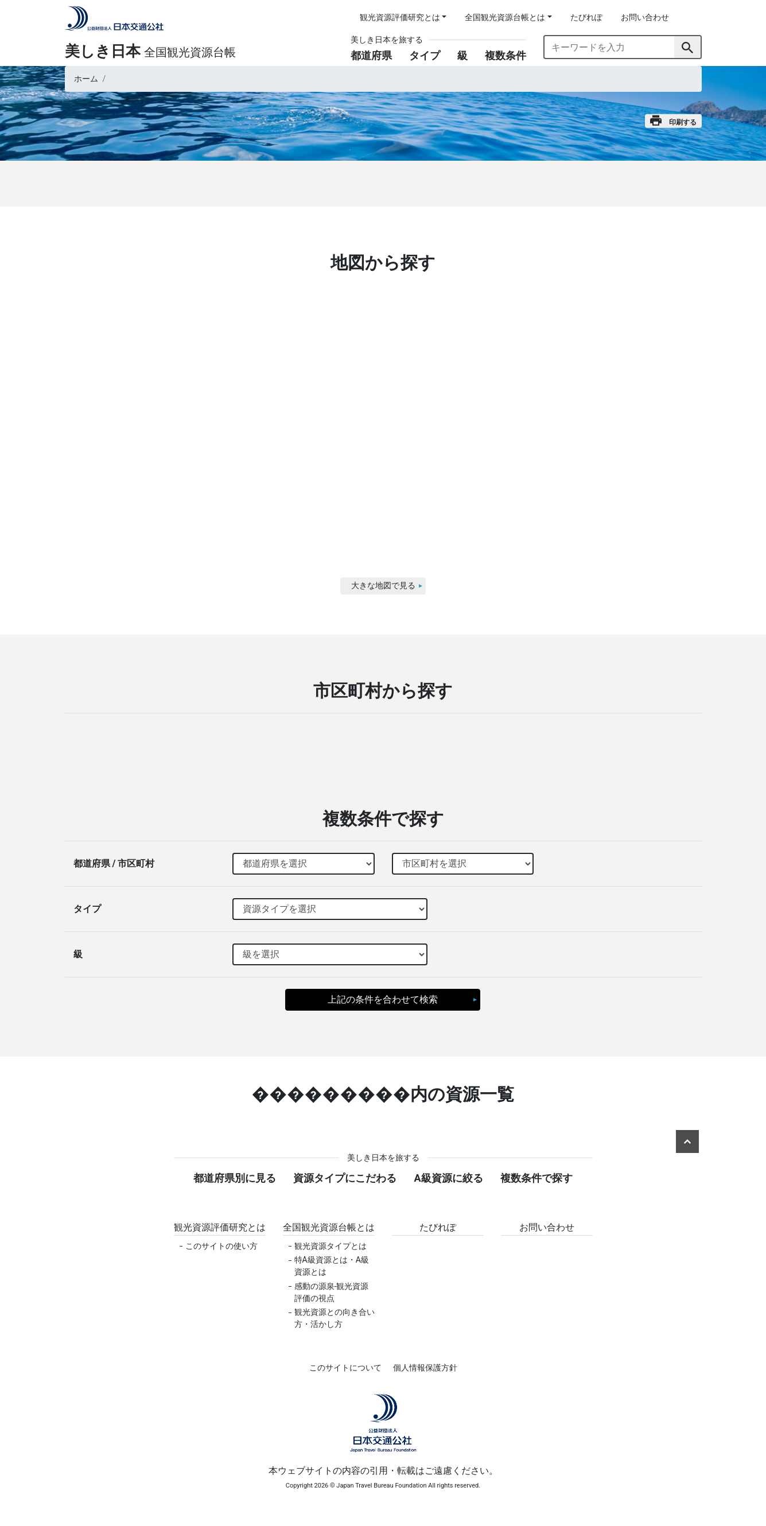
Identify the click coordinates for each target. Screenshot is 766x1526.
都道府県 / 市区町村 (114, 863)
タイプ (424, 55)
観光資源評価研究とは (220, 1227)
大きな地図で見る (383, 585)
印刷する (673, 120)
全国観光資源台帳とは (329, 1227)
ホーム (86, 78)
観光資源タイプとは (330, 1246)
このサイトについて (345, 1367)
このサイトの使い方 (221, 1246)
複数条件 (505, 55)
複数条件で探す (536, 1178)
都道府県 (371, 55)
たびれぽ (586, 17)
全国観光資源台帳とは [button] (505, 17)
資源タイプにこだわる (344, 1178)
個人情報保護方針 (425, 1367)
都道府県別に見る (234, 1178)
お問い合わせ (645, 17)
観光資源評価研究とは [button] (400, 17)
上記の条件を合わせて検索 (383, 999)
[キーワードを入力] (610, 47)
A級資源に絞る (448, 1178)
